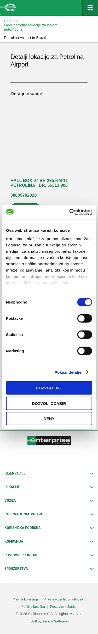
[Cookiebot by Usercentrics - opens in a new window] (70, 211)
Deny (49, 418)
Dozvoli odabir (49, 403)
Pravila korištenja (26, 599)
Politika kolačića (33, 606)
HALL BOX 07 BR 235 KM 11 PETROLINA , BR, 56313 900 (39, 183)
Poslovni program (49, 555)
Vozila (49, 500)
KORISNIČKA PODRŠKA (49, 527)
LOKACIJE (49, 486)
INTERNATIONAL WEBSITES (49, 514)
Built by (49, 621)
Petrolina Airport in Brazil (25, 38)
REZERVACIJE (49, 473)
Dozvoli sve (49, 388)
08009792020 (23, 195)
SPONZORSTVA (49, 568)
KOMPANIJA (49, 541)
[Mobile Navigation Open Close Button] (90, 8)
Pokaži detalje (68, 372)
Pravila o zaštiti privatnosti (63, 599)
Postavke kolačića (63, 606)
